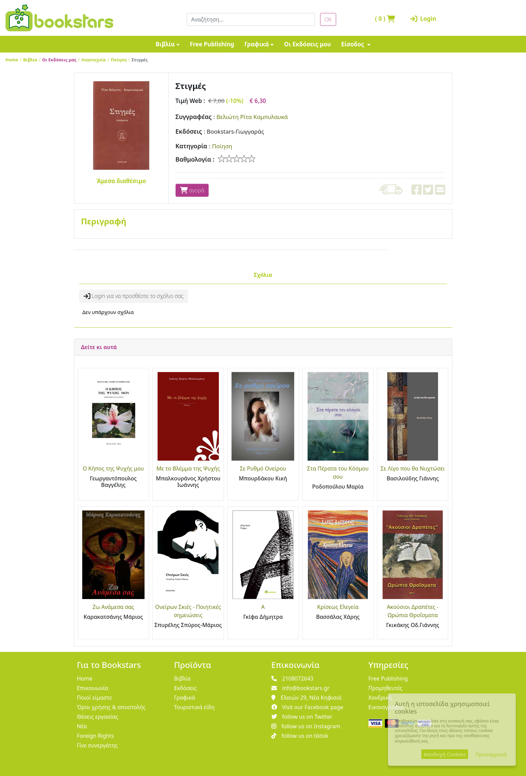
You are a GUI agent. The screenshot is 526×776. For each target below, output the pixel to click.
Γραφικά (256, 44)
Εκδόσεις (189, 131)
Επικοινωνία (92, 688)
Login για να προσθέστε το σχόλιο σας (134, 296)
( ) (385, 19)
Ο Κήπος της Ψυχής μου (113, 468)
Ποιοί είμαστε (94, 697)
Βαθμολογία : (195, 159)
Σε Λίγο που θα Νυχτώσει (412, 468)
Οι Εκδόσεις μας (59, 60)
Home (11, 60)
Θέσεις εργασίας (97, 716)
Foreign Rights (95, 736)
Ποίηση (119, 60)
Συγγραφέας (194, 117)
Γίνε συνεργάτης (97, 745)
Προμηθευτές (386, 688)
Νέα (82, 726)
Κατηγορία (191, 146)
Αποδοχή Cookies (445, 754)
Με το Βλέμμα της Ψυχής (188, 468)
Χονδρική (380, 697)
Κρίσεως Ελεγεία (338, 607)
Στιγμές (140, 60)
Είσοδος (353, 44)
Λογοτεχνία (93, 60)
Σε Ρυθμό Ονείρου (263, 468)
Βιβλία (165, 44)
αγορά (192, 190)
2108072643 (292, 678)
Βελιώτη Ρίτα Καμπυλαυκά (252, 117)
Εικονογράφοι (386, 707)
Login (423, 19)
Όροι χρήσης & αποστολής (111, 707)
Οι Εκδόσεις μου (307, 44)
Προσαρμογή (491, 754)
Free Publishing (212, 44)
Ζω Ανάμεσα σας (113, 607)
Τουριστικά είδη (194, 707)
